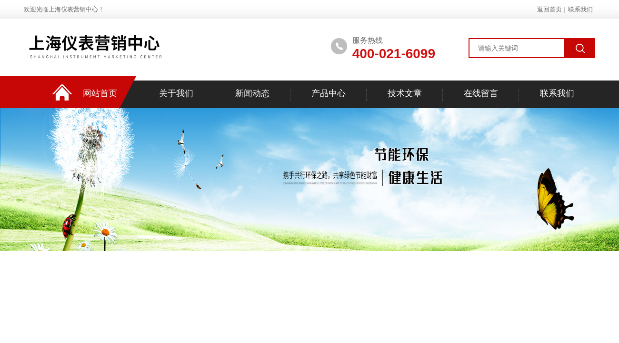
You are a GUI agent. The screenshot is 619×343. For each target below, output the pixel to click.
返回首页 (549, 9)
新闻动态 (252, 93)
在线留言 (481, 93)
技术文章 (405, 93)
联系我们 (580, 9)
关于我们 (176, 93)
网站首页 (100, 93)
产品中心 (328, 93)
